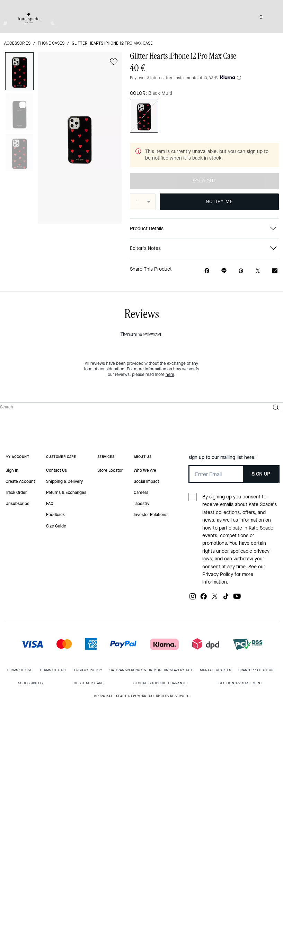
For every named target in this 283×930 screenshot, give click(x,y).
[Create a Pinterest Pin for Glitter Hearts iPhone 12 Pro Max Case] (241, 271)
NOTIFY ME (219, 201)
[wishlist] (113, 61)
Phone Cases (51, 43)
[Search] (129, 407)
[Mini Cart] (261, 16)
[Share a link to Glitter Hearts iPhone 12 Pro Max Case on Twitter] (258, 271)
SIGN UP (261, 474)
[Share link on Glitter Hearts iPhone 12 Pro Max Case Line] (224, 271)
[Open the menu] (270, 16)
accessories (17, 43)
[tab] (28, 18)
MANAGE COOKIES (215, 670)
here (170, 374)
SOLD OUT (204, 181)
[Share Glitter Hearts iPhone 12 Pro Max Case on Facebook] (207, 271)
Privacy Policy (217, 574)
